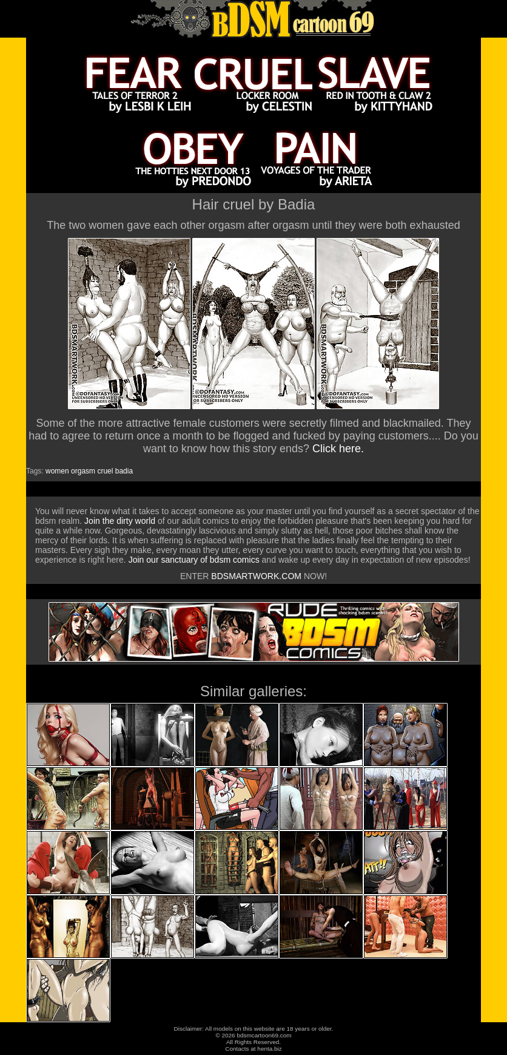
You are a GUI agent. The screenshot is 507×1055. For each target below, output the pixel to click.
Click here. (338, 449)
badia (124, 471)
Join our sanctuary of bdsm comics (194, 560)
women (57, 471)
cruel (105, 471)
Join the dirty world (119, 521)
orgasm (83, 471)
